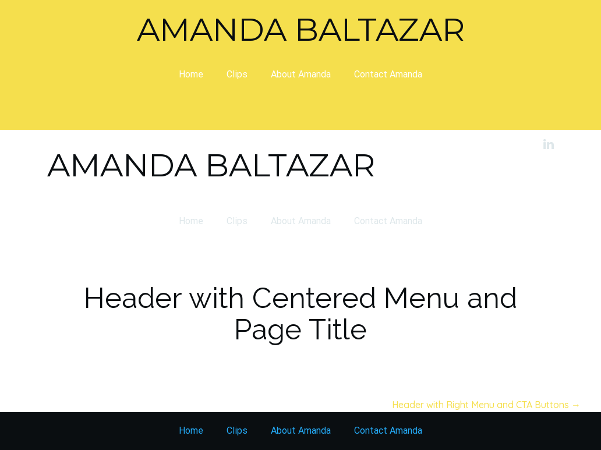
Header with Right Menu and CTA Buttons (486, 404)
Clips (237, 74)
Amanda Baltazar (301, 29)
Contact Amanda (388, 74)
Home (191, 74)
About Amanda (301, 74)
